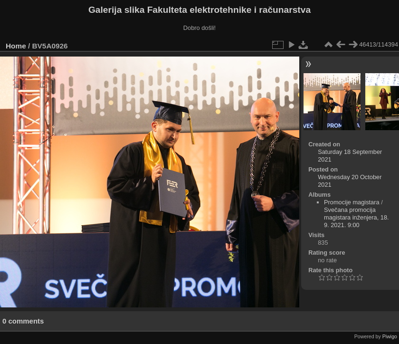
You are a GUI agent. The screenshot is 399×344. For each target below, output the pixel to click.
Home (16, 46)
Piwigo (389, 336)
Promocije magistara (352, 202)
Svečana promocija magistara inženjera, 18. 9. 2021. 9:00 (356, 217)
